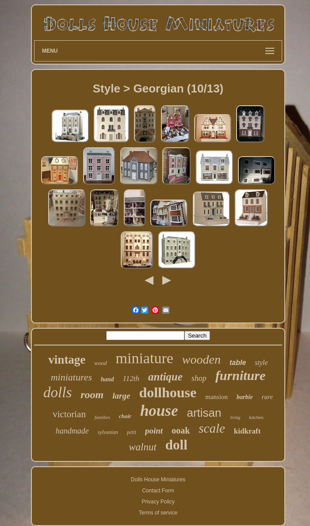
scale (212, 428)
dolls (57, 392)
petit (131, 432)
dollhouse (167, 392)
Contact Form (158, 491)
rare (267, 396)
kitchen (256, 417)
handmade (72, 430)
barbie (245, 397)
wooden (201, 359)
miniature (144, 358)
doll (176, 445)
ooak (181, 430)
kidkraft (247, 431)
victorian (69, 414)
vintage (66, 359)
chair (125, 416)
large (121, 395)
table (238, 362)
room (91, 394)
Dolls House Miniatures (158, 479)
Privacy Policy (158, 502)
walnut (143, 447)
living (235, 417)
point (154, 430)
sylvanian (108, 432)
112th (131, 378)
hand (107, 379)
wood (100, 363)
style (261, 362)
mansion (216, 396)
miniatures (71, 377)
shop (199, 378)
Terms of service (158, 513)
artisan (204, 412)
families (102, 417)
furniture (240, 375)
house (159, 410)
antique (165, 377)
